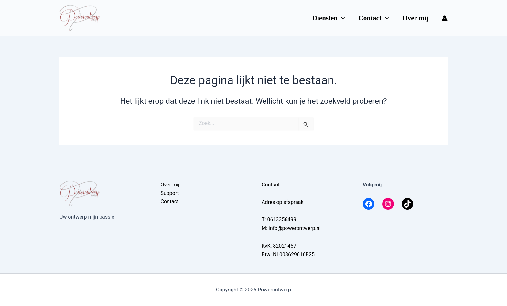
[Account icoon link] (445, 18)
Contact (374, 18)
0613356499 (281, 219)
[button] (341, 18)
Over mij (415, 18)
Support (170, 193)
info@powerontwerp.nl (295, 228)
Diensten (328, 18)
